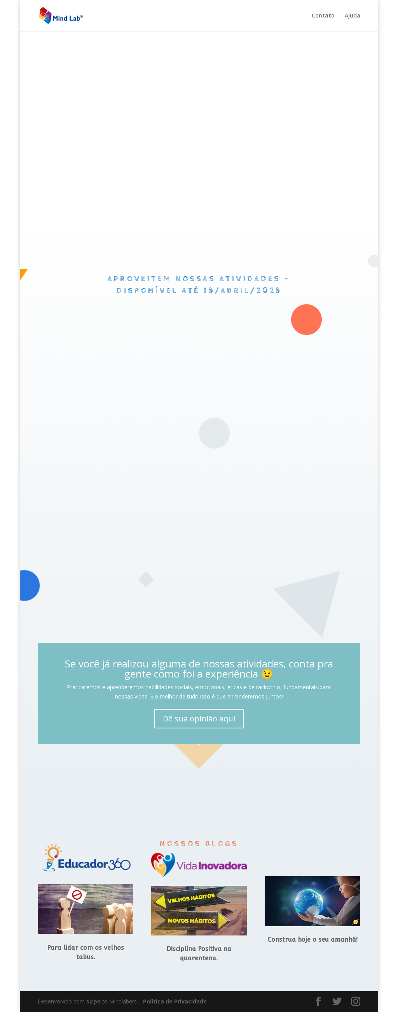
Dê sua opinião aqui (199, 718)
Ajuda (352, 16)
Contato (323, 16)
